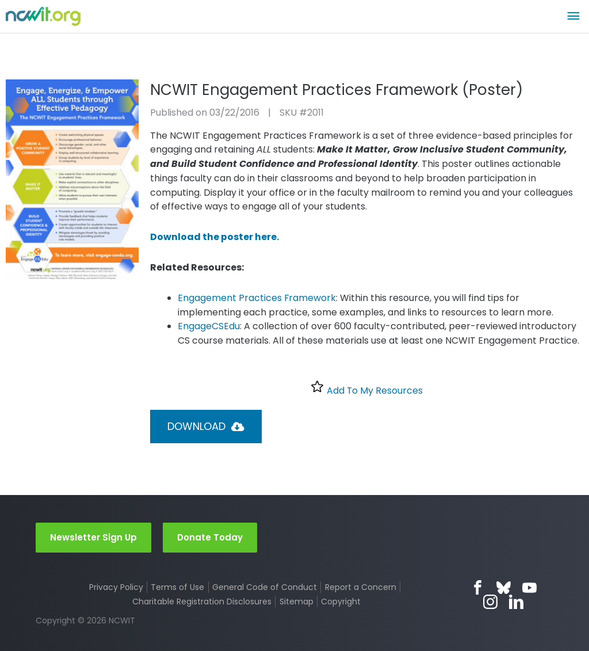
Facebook (478, 588)
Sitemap (296, 602)
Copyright (341, 602)
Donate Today (210, 537)
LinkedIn (517, 602)
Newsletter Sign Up (93, 537)
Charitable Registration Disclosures (201, 602)
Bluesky (503, 588)
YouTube (529, 588)
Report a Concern (360, 587)
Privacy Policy (116, 587)
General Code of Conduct (264, 587)
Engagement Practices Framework (257, 297)
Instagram (491, 602)
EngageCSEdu (209, 326)
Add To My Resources (366, 388)
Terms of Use (177, 587)
